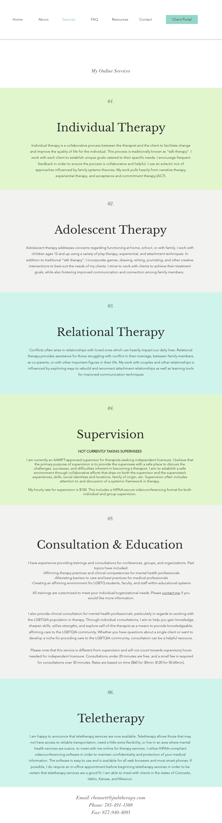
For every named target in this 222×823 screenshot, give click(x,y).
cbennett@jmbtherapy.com (118, 798)
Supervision (110, 434)
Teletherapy (111, 718)
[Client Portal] (182, 19)
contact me (171, 593)
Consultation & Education (110, 545)
